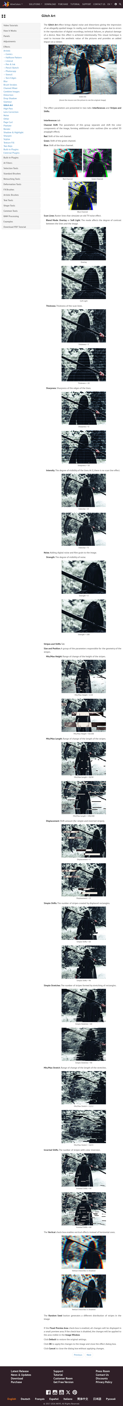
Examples (8, 221)
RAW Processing (11, 216)
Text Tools (8, 200)
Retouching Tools (12, 178)
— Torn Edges (10, 77)
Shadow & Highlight (13, 132)
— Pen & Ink (9, 64)
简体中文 (82, 1399)
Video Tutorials (11, 25)
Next (89, 1354)
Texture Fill (9, 142)
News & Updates (21, 1375)
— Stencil (8, 74)
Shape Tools (9, 205)
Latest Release (20, 1371)
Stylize (7, 139)
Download (50, 4)
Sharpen (8, 135)
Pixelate (7, 125)
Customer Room (63, 1378)
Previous (78, 1354)
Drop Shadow (10, 98)
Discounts (102, 1378)
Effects (7, 46)
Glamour (8, 101)
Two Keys (8, 146)
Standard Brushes (12, 173)
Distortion (8, 94)
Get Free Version (63, 1382)
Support (86, 4)
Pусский (110, 1399)
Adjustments (10, 41)
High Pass (8, 108)
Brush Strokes (10, 84)
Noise (6, 115)
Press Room (103, 1371)
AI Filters (8, 162)
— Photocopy (10, 71)
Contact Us (99, 4)
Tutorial (75, 4)
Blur (6, 81)
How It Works (10, 30)
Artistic (7, 50)
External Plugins (11, 152)
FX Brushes (9, 189)
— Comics (8, 54)
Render (7, 129)
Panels (7, 36)
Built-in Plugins (11, 149)
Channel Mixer (11, 88)
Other (6, 118)
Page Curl (8, 122)
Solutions (34, 4)
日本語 (97, 1399)
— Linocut (8, 60)
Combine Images (11, 91)
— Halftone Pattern (13, 57)
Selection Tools (11, 168)
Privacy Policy (104, 1382)
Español (54, 1399)
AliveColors (15, 4)
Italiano (67, 1399)
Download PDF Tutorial (15, 226)
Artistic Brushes (11, 194)
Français (39, 1399)
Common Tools (11, 210)
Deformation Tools (12, 184)
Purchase (63, 4)
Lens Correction (11, 112)
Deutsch (25, 1399)
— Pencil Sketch (11, 67)
